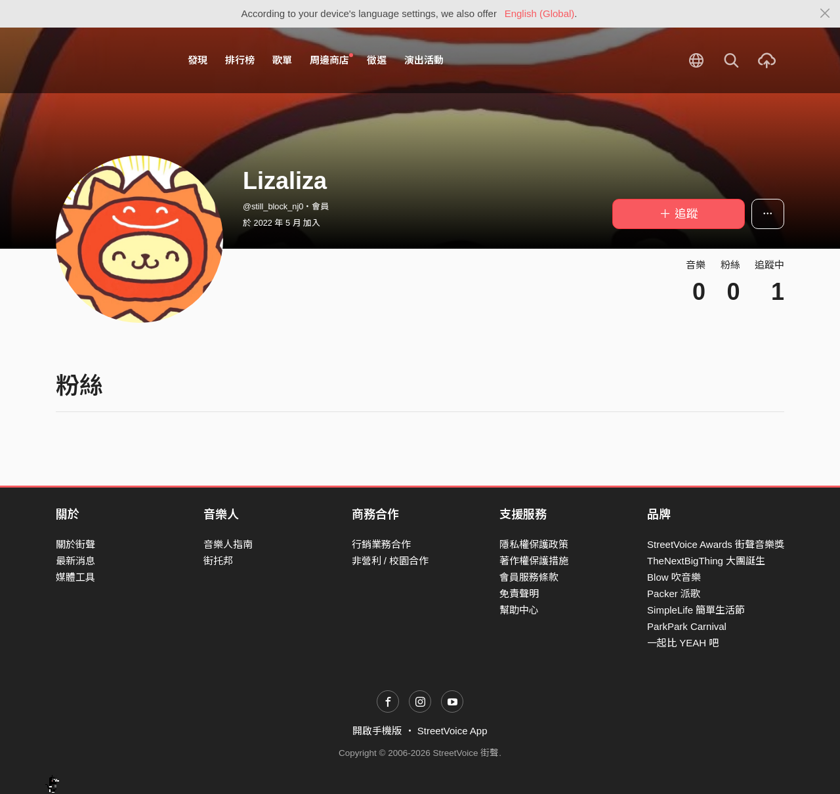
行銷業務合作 (381, 544)
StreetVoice (110, 60)
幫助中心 (519, 610)
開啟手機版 (377, 730)
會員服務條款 (528, 577)
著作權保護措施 (533, 560)
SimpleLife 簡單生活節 (696, 610)
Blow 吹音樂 (674, 577)
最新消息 (75, 560)
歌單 (282, 60)
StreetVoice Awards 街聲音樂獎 (715, 544)
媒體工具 (75, 577)
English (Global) (540, 13)
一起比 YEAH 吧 (683, 642)
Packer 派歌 (673, 593)
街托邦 (218, 560)
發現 (197, 60)
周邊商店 (331, 59)
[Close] (825, 14)
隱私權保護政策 (533, 544)
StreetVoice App (452, 730)
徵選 (377, 60)
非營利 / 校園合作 (390, 560)
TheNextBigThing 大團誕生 (706, 560)
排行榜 (240, 60)
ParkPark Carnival (686, 626)
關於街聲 (75, 544)
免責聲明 (519, 593)
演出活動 (424, 60)
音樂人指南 (228, 544)
